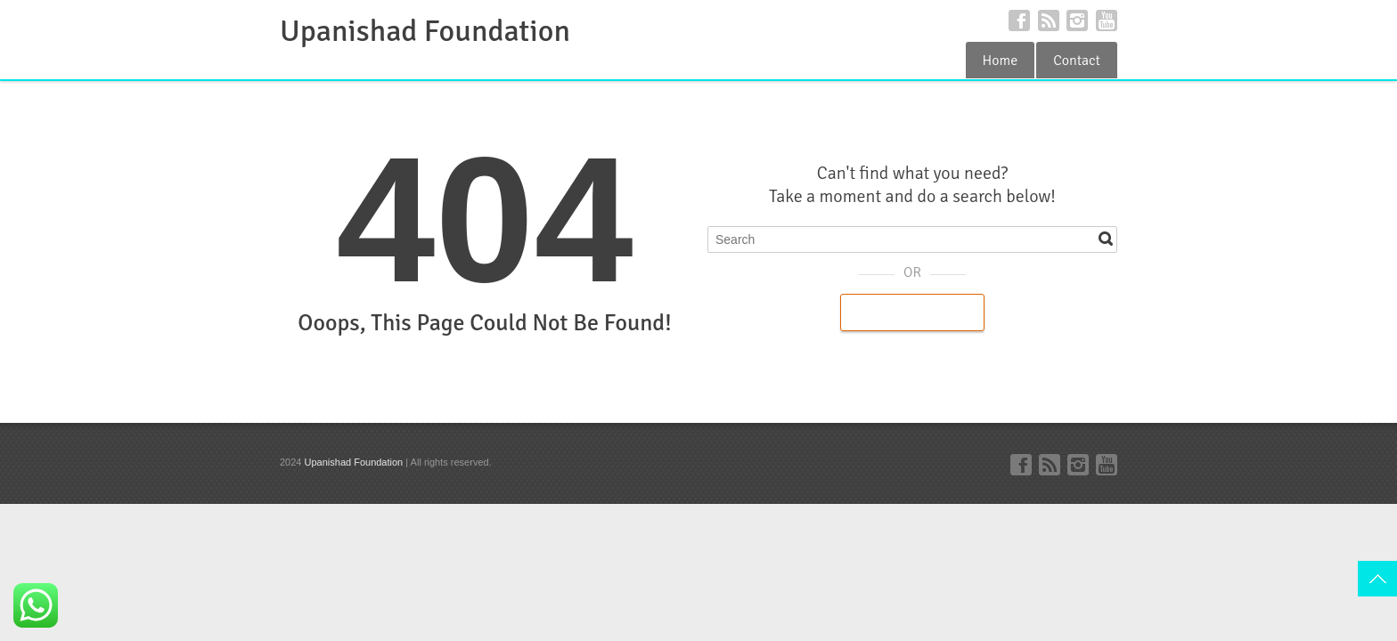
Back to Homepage (912, 312)
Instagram (1077, 20)
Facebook (1019, 20)
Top (1377, 578)
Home (1000, 60)
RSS (1048, 20)
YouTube (1106, 20)
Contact (1076, 60)
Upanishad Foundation (425, 31)
